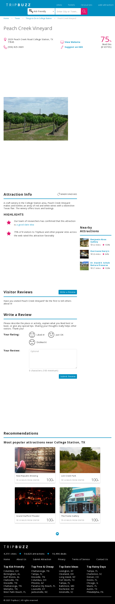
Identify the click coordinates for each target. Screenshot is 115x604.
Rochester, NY (66, 589)
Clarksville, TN (11, 580)
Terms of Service (81, 559)
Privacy (61, 559)
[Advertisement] (57, 73)
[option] (36, 119)
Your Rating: (11, 334)
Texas (17, 18)
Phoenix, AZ (37, 583)
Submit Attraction (42, 559)
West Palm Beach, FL (15, 592)
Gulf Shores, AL (12, 577)
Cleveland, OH (66, 574)
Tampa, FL (37, 574)
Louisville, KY (38, 589)
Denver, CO (93, 577)
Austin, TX (92, 589)
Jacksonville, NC (39, 592)
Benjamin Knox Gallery (98, 240)
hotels (71, 4)
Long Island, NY (67, 577)
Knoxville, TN (10, 583)
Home (6, 18)
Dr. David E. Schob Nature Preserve (100, 263)
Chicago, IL (92, 583)
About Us (21, 559)
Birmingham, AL (12, 574)
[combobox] (41, 11)
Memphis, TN (11, 589)
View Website (72, 42)
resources (86, 4)
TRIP (18, 5)
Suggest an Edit (74, 47)
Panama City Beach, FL (43, 586)
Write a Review (67, 292)
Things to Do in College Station (39, 18)
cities (59, 4)
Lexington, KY (66, 571)
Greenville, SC (66, 592)
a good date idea (25, 224)
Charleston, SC (94, 574)
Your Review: (12, 350)
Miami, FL (92, 586)
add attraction (106, 4)
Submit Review (68, 376)
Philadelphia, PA (95, 592)
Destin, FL (92, 580)
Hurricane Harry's (99, 251)
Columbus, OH (11, 571)
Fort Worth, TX (66, 580)
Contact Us (102, 559)
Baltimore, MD (66, 586)
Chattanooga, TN (13, 586)
